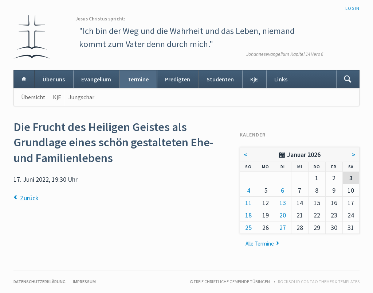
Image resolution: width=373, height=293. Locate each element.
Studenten (220, 79)
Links (280, 79)
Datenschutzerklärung (39, 281)
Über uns (54, 79)
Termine (138, 79)
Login (352, 8)
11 (248, 202)
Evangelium (96, 79)
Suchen (347, 79)
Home (24, 79)
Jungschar (81, 97)
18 (248, 215)
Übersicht (33, 97)
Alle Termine (260, 243)
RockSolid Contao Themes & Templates (319, 281)
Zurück (29, 198)
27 (282, 227)
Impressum (84, 281)
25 (248, 227)
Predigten (177, 79)
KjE (254, 79)
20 (282, 215)
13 (282, 202)
